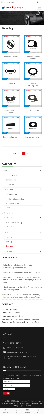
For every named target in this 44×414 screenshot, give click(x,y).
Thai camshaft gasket (33, 137)
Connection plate (10, 83)
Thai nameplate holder (11, 137)
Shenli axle (10, 184)
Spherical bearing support (33, 57)
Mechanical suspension (15, 199)
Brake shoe (8, 217)
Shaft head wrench (11, 56)
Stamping (9, 246)
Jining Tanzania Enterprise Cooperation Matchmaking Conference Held (18, 266)
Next (29, 153)
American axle (11, 175)
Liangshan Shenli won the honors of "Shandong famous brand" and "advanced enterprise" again (21, 295)
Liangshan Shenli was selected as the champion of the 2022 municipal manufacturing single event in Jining (22, 279)
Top (38, 411)
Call (16, 411)
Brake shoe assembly (14, 222)
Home (5, 411)
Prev (15, 153)
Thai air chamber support (11, 111)
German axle (11, 180)
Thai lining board (33, 110)
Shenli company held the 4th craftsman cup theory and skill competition (22, 288)
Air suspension (11, 194)
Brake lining (8, 213)
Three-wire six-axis (13, 203)
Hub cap (9, 241)
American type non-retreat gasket (32, 84)
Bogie (8, 208)
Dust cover (10, 237)
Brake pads (8, 251)
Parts (6, 232)
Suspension (8, 189)
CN (40, 2)
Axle (5, 170)
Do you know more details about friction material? (22, 272)
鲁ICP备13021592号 (23, 406)
